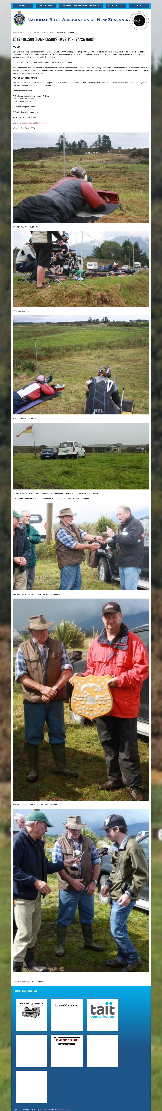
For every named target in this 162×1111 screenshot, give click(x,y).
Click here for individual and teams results (30, 123)
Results (16, 32)
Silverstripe (43, 1109)
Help (139, 6)
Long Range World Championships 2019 (80, 6)
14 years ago (24, 982)
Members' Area (116, 6)
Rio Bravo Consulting (63, 1109)
